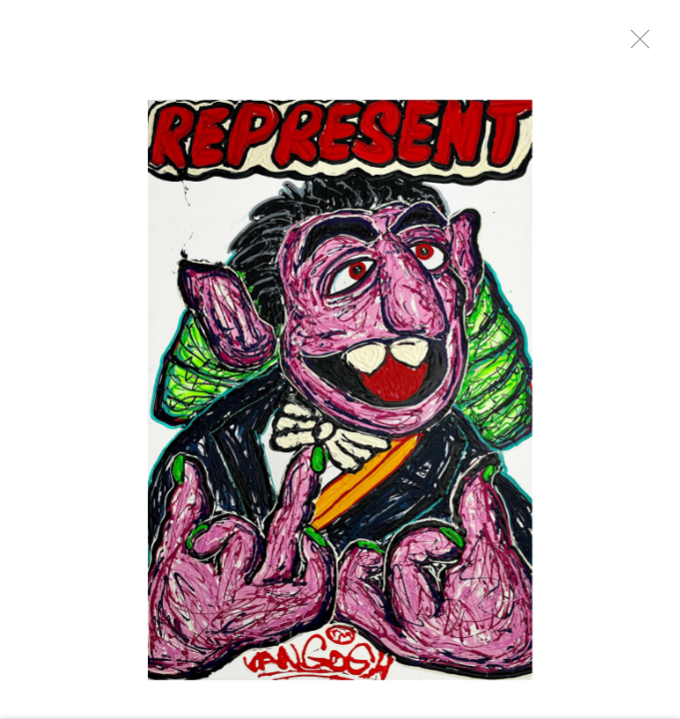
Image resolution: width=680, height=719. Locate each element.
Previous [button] (20, 359)
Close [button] (635, 45)
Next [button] (640, 359)
